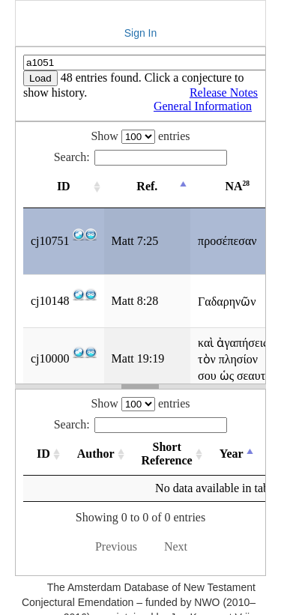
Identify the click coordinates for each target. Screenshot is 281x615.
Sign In (140, 33)
